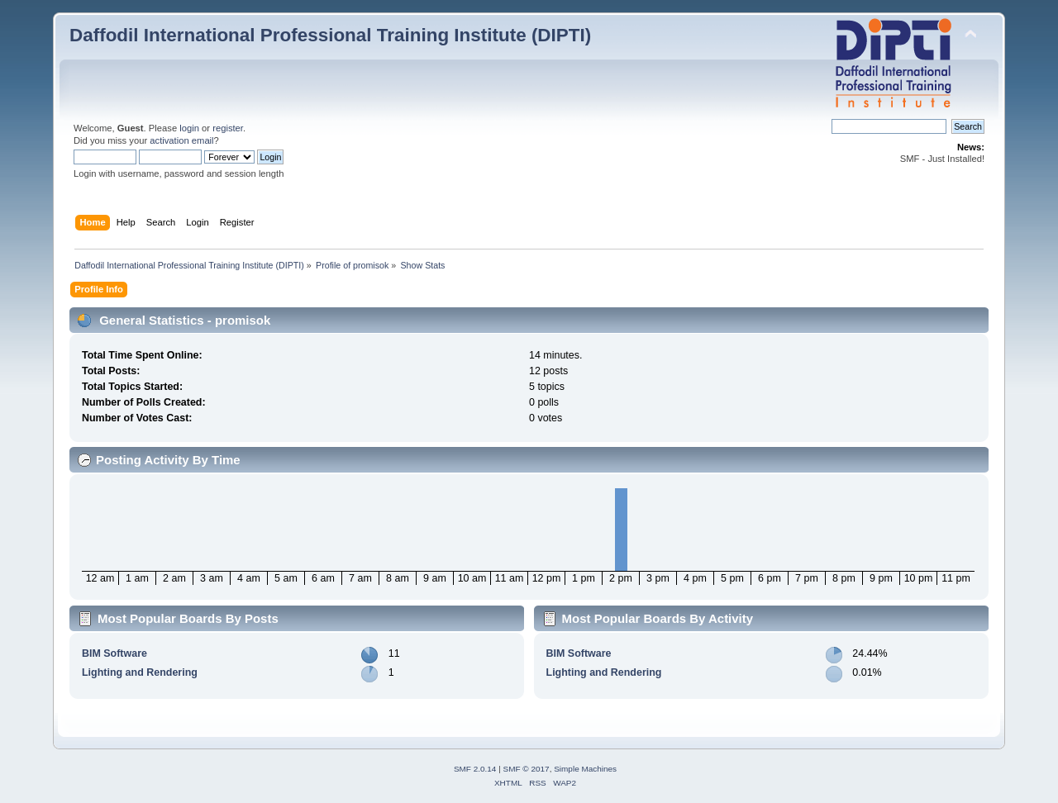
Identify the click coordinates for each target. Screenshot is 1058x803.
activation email (181, 140)
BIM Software (114, 653)
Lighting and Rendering (140, 672)
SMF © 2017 (526, 768)
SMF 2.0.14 (475, 768)
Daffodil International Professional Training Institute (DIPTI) (330, 35)
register (227, 128)
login (189, 128)
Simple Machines (585, 768)
